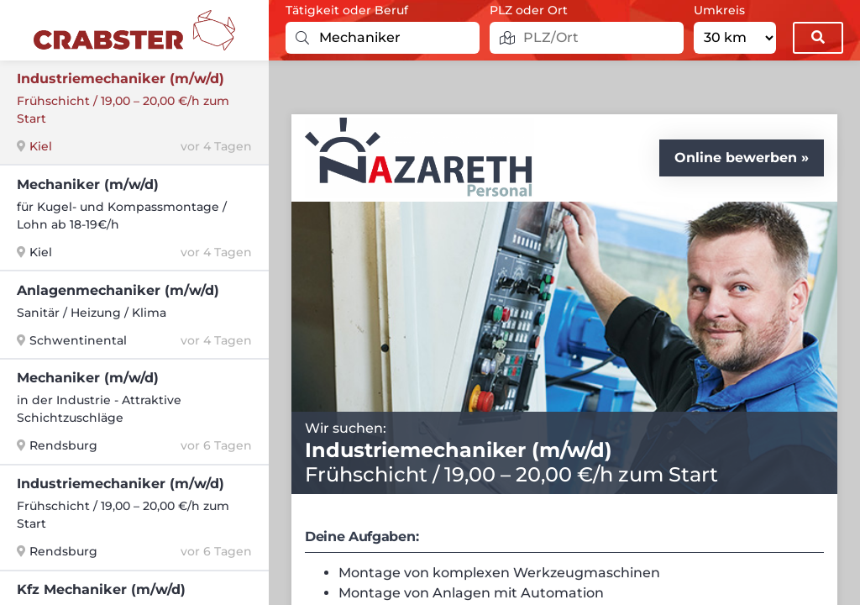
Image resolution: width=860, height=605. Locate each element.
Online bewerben (735, 158)
